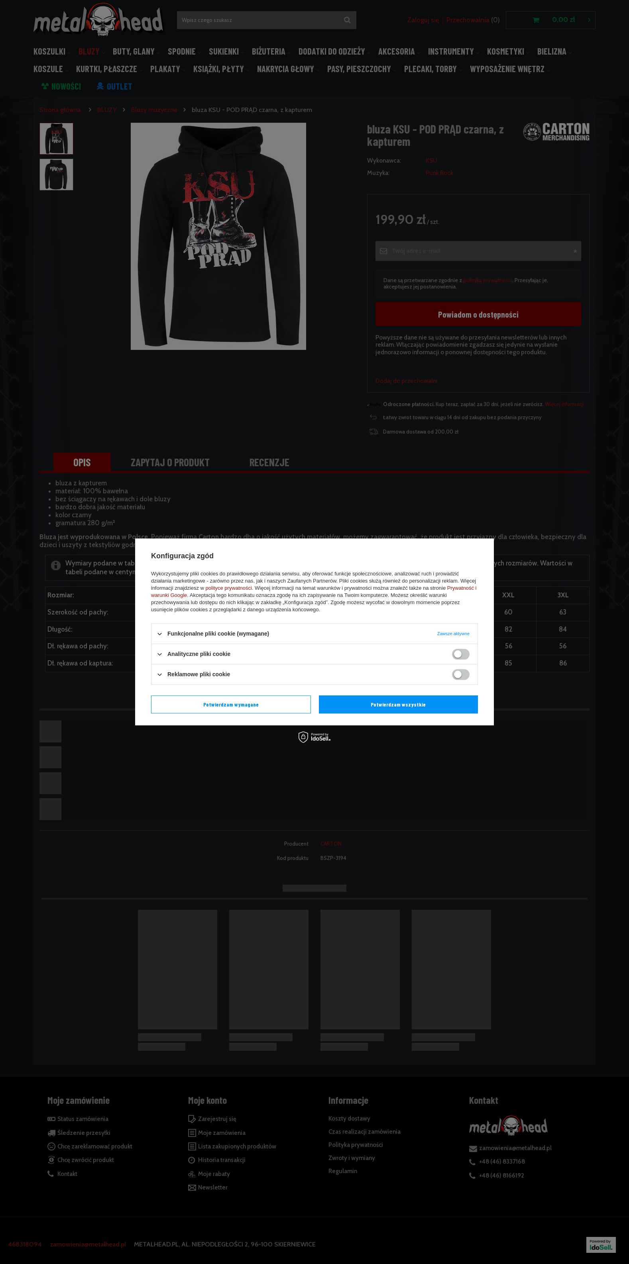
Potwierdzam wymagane (231, 704)
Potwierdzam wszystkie (398, 704)
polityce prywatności (229, 588)
